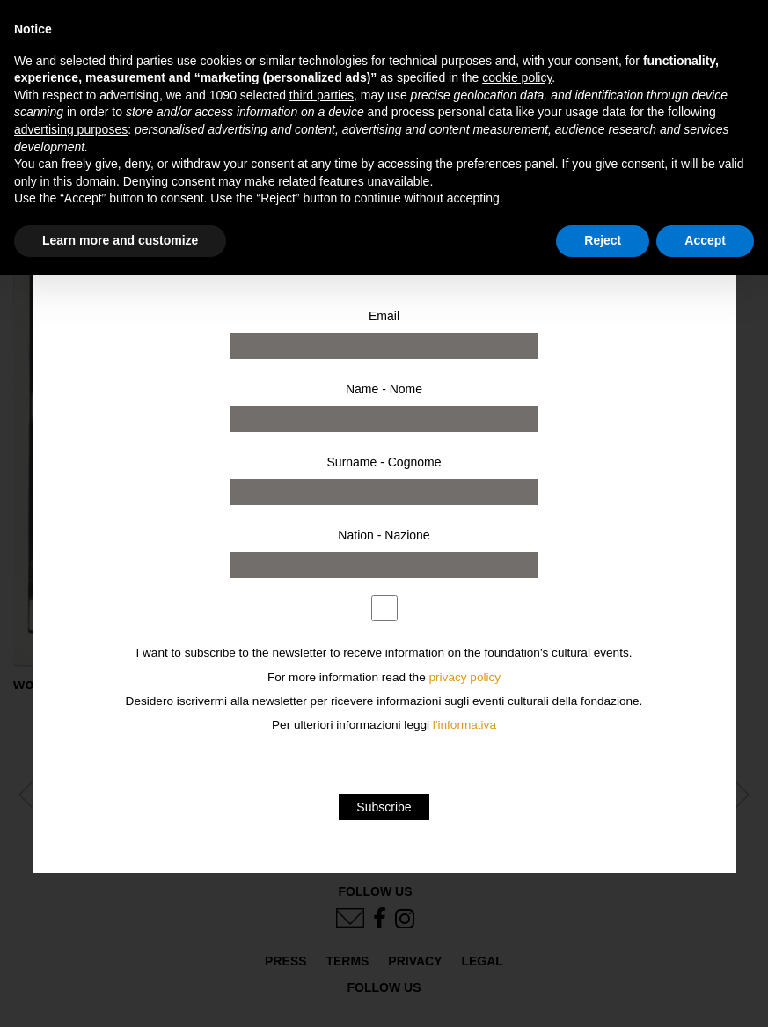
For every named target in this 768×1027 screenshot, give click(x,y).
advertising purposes (71, 129)
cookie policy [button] (517, 77)
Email (384, 316)
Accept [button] (705, 240)
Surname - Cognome (384, 462)
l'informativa (464, 724)
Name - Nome (384, 389)
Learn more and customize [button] (120, 240)
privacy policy (465, 677)
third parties (321, 95)
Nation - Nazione (383, 535)
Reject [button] (602, 240)
